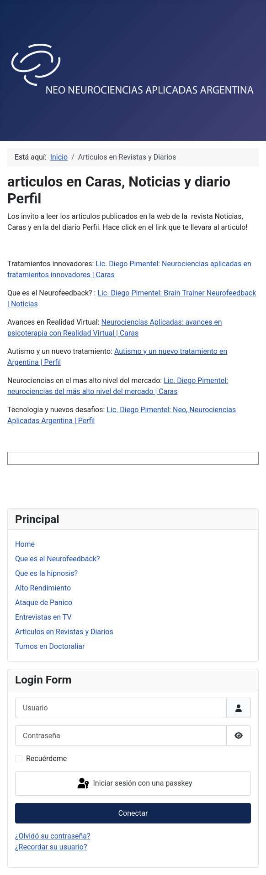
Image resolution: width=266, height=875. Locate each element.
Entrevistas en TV (43, 617)
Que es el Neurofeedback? (57, 558)
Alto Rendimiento (43, 588)
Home (25, 544)
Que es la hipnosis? (46, 573)
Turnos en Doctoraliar (50, 646)
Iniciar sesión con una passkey (134, 784)
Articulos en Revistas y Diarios (64, 631)
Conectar (133, 813)
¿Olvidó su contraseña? (52, 836)
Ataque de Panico (43, 602)
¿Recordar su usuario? (51, 847)
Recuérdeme (46, 758)
